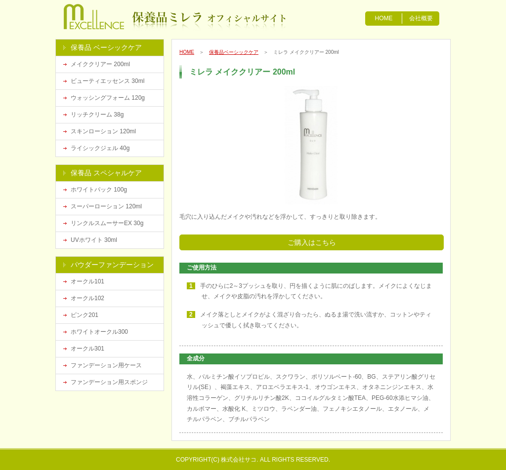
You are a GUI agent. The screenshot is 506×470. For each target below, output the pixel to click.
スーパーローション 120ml (106, 206)
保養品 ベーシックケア (106, 47)
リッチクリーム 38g (97, 114)
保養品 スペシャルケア (106, 173)
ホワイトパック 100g (99, 189)
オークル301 (87, 348)
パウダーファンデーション (112, 265)
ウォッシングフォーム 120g (108, 97)
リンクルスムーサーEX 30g (107, 223)
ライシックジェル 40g (100, 148)
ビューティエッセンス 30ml (107, 81)
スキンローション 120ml (103, 131)
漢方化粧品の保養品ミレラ (111, 17)
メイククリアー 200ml (100, 64)
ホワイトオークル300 (99, 331)
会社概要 (421, 18)
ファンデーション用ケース (106, 365)
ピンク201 (84, 315)
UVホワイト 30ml (94, 239)
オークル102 (87, 298)
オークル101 (87, 281)
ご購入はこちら (312, 242)
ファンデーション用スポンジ (109, 382)
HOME (384, 18)
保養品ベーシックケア (233, 52)
